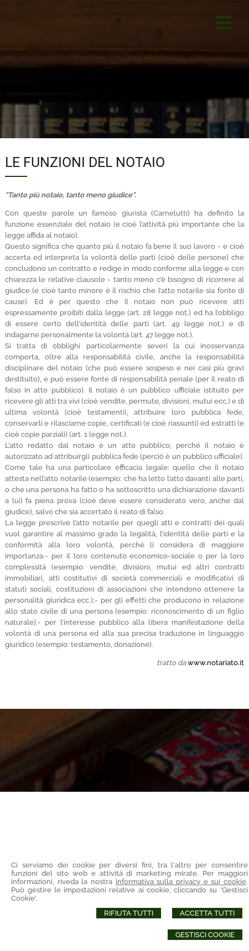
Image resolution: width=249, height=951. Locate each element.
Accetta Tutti (207, 913)
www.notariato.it (216, 663)
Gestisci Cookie (205, 935)
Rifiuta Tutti (128, 913)
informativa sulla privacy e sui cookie (181, 881)
